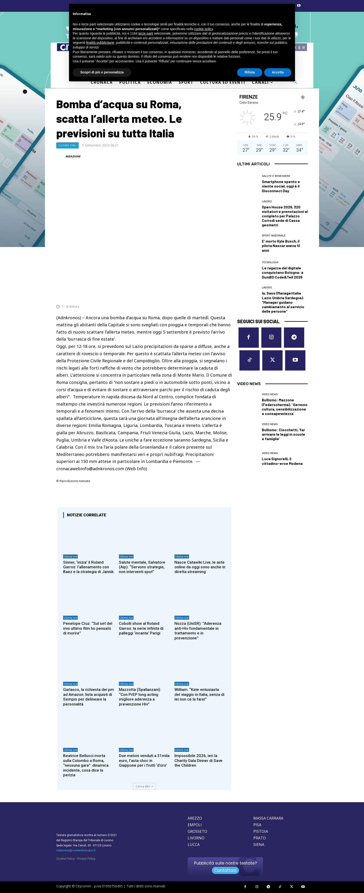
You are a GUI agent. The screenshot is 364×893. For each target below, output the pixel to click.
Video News (270, 394)
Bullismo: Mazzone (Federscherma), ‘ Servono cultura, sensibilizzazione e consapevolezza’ (284, 407)
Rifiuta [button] (250, 72)
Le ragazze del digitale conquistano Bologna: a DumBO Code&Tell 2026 (282, 272)
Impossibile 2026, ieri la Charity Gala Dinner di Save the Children (198, 760)
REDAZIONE (72, 156)
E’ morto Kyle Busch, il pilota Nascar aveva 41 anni (281, 245)
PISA (257, 824)
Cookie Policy (65, 858)
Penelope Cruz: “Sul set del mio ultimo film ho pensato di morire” (87, 628)
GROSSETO (197, 831)
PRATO (259, 838)
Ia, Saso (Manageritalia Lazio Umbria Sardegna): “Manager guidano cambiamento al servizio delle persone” (283, 302)
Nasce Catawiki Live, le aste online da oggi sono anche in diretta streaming (199, 567)
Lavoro (267, 201)
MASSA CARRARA (268, 818)
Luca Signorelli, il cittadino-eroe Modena (282, 460)
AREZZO (195, 818)
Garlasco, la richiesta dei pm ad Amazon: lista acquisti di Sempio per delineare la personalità (88, 696)
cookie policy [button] (203, 29)
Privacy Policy (86, 858)
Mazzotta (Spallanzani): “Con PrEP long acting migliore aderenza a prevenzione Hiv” (140, 696)
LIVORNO (196, 838)
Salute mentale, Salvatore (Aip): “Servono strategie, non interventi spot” (142, 567)
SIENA (258, 844)
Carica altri (144, 786)
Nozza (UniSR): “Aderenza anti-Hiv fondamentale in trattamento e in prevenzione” (197, 630)
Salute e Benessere (276, 176)
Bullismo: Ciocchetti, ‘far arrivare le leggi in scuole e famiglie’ (283, 434)
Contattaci (225, 870)
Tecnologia (270, 262)
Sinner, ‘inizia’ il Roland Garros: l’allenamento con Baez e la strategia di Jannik (88, 567)
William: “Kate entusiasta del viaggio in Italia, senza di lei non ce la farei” (199, 694)
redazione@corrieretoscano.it (76, 850)
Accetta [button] (278, 72)
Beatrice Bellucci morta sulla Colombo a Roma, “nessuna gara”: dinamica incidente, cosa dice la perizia (86, 765)
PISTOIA (260, 831)
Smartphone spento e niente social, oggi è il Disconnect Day (281, 186)
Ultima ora (67, 145)
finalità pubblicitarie (100, 42)
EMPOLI (195, 824)
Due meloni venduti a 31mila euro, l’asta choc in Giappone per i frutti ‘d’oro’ (144, 760)
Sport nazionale (274, 235)
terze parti (145, 33)
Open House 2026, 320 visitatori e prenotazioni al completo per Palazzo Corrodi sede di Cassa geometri (285, 216)
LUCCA (194, 844)
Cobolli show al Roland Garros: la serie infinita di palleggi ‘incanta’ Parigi (141, 628)
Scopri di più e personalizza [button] (102, 72)
